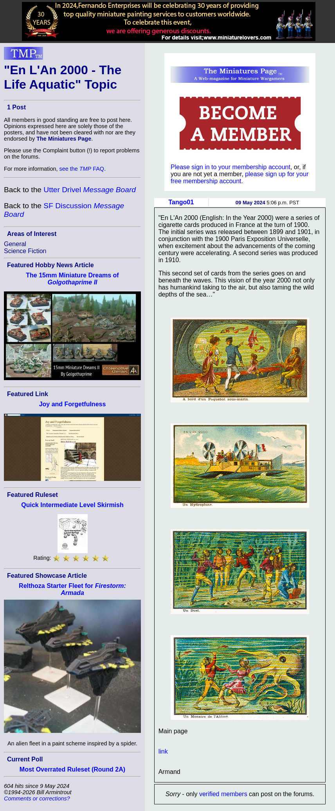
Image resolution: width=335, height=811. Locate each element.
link (163, 751)
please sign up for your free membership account (239, 177)
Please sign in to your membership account (230, 167)
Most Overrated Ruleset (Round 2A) (72, 769)
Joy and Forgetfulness (72, 404)
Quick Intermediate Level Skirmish (72, 505)
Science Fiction (25, 251)
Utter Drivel (89, 190)
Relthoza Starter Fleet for (72, 589)
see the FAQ (81, 169)
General (15, 244)
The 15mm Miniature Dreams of (72, 279)
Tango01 (181, 202)
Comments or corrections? (37, 798)
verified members (223, 794)
